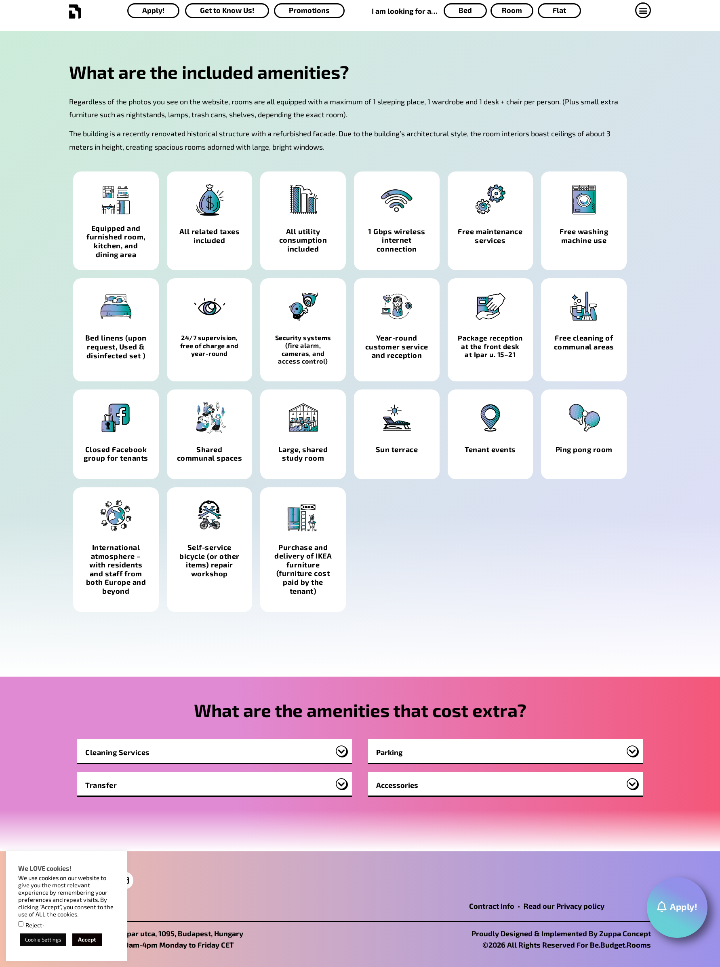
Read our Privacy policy (564, 905)
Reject (33, 925)
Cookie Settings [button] (43, 939)
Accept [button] (87, 939)
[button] (645, 10)
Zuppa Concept (625, 933)
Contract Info (491, 905)
